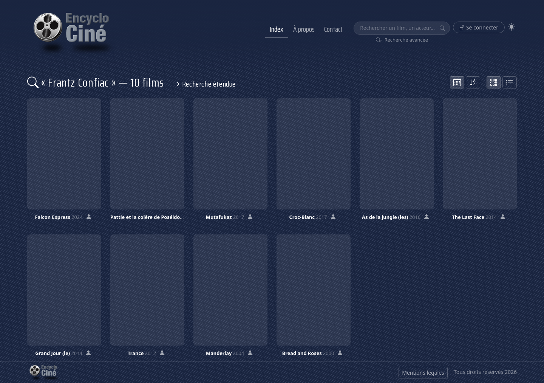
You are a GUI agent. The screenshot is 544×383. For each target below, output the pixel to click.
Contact (333, 29)
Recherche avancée (402, 39)
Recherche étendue (204, 84)
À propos (304, 29)
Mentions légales (423, 372)
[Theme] (511, 27)
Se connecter (478, 27)
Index (276, 29)
